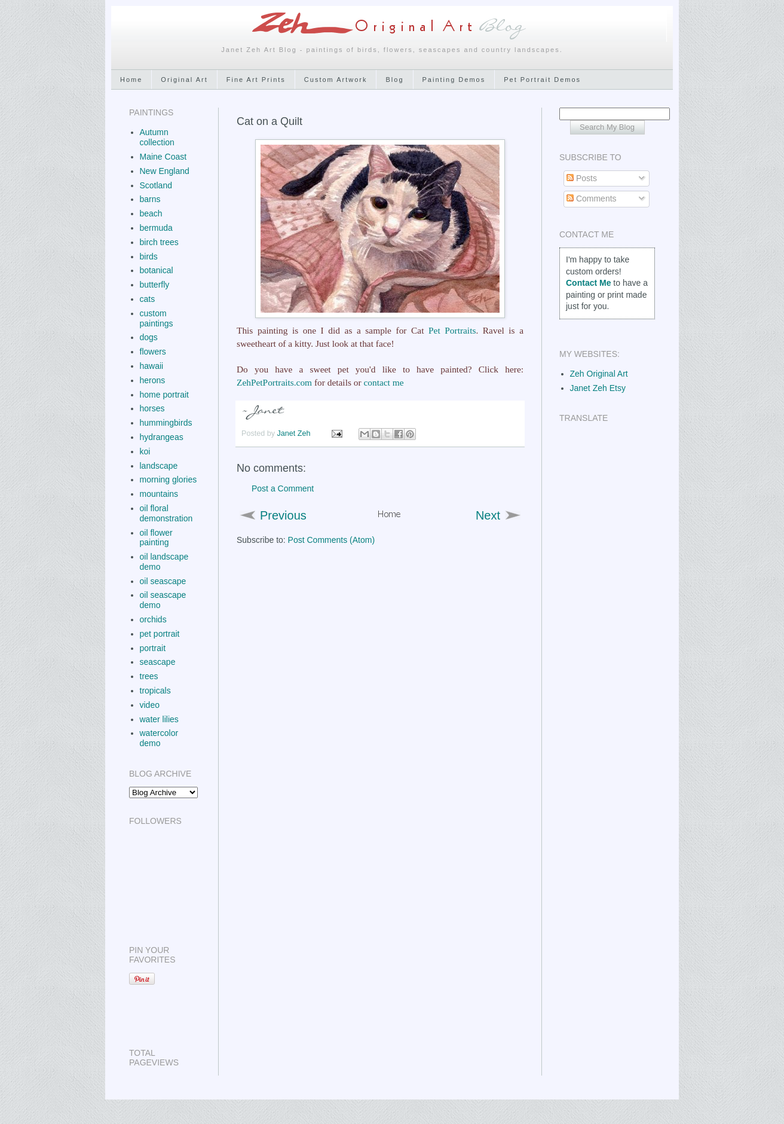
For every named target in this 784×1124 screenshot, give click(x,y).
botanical (156, 270)
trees (149, 676)
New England (164, 171)
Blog (394, 79)
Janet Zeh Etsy (598, 388)
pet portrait (160, 634)
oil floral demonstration (166, 513)
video (150, 705)
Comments (591, 198)
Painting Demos (454, 79)
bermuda (156, 228)
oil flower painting (156, 538)
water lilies (159, 719)
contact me (383, 382)
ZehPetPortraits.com (274, 382)
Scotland (156, 185)
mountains (159, 494)
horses (152, 408)
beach (151, 213)
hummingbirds (166, 422)
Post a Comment (283, 488)
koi (145, 451)
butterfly (155, 284)
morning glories (168, 479)
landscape (159, 466)
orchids (153, 619)
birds (149, 256)
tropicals (155, 690)
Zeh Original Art (599, 373)
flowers (153, 351)
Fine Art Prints (256, 79)
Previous (283, 515)
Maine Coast (163, 156)
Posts (581, 178)
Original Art (184, 79)
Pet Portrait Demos (542, 79)
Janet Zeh (295, 433)
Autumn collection (157, 137)
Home (131, 79)
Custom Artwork (336, 79)
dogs (149, 337)
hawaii (152, 366)
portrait (153, 648)
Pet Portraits (452, 330)
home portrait (164, 394)
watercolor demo (159, 738)
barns (150, 199)
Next (488, 515)
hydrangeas (161, 437)
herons (153, 380)
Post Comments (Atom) (331, 540)
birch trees (159, 242)
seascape (158, 662)
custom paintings (156, 318)
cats (147, 299)
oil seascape (163, 581)
